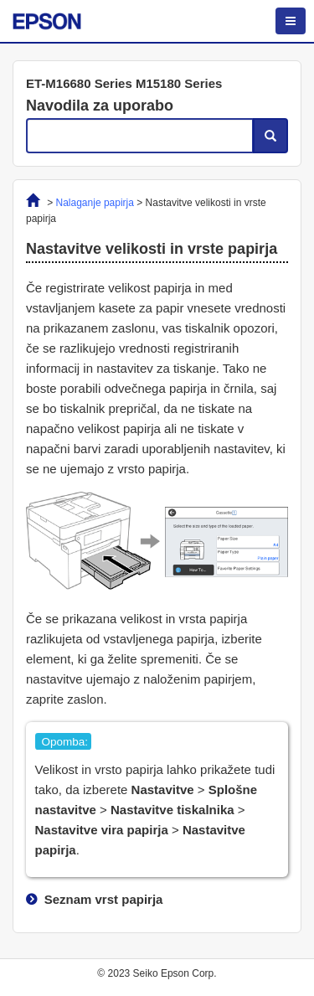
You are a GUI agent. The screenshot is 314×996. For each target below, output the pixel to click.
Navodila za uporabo (99, 105)
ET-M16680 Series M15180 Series (124, 83)
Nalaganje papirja (95, 203)
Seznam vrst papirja (103, 899)
